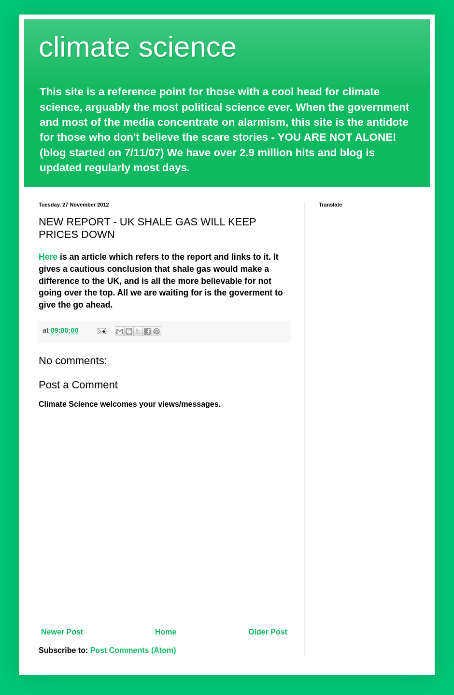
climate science (138, 46)
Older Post (267, 632)
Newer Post (62, 632)
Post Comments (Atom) (133, 650)
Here (48, 257)
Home (165, 632)
